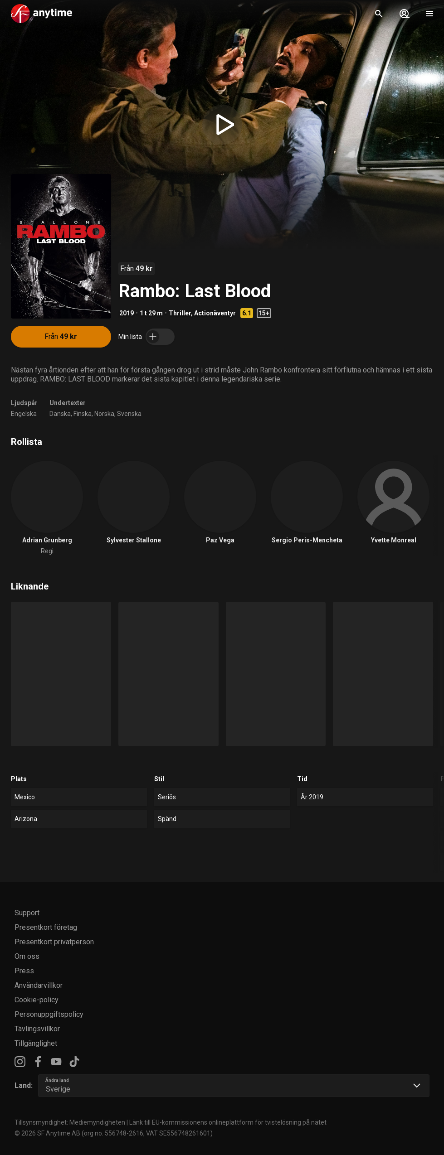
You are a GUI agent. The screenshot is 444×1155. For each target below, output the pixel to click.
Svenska (129, 413)
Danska (60, 413)
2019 (126, 313)
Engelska (24, 413)
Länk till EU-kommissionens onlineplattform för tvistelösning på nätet (228, 1122)
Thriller (180, 313)
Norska (104, 413)
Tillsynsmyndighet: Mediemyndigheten (70, 1122)
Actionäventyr (215, 313)
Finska (82, 413)
